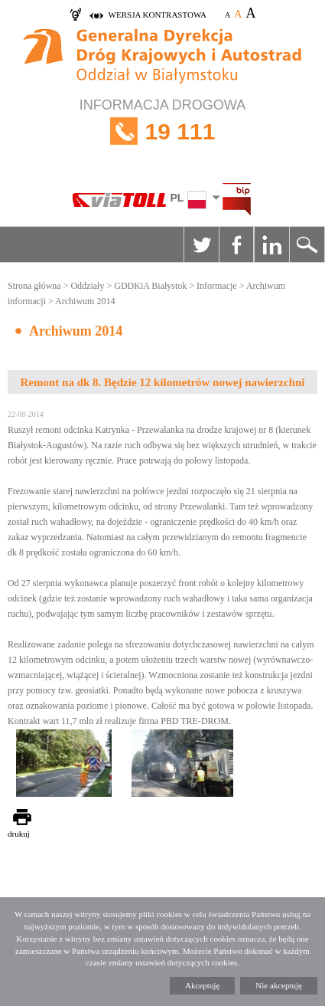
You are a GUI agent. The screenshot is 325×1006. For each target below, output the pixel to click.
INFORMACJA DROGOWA (162, 131)
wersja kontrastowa (157, 14)
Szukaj (306, 244)
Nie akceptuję (278, 985)
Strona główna (34, 285)
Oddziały (87, 285)
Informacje (217, 285)
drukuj (19, 833)
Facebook (236, 244)
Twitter (201, 244)
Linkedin (271, 244)
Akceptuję (202, 985)
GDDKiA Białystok (150, 285)
